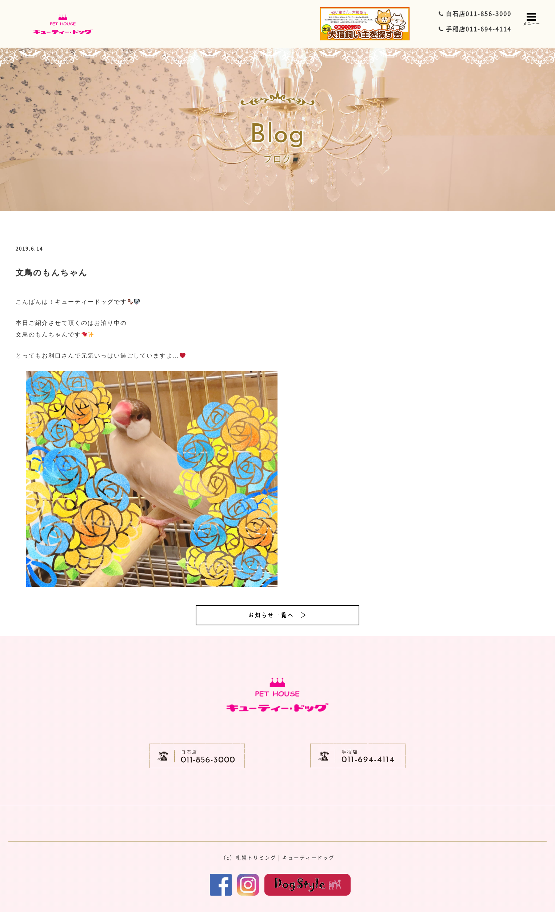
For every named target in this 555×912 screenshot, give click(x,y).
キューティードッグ (308, 857)
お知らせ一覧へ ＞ (277, 615)
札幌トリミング (256, 857)
